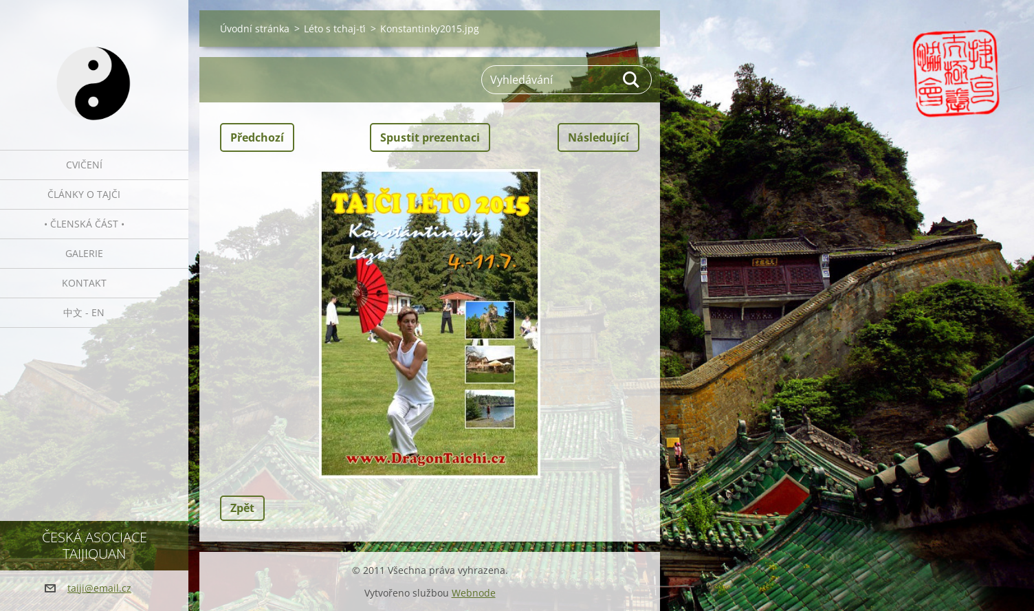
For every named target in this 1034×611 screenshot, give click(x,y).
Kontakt (84, 282)
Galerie (84, 253)
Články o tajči (83, 194)
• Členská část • (84, 223)
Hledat (632, 79)
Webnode (474, 592)
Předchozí (257, 137)
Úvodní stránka (254, 28)
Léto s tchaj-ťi (335, 28)
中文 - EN (83, 312)
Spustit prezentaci (430, 137)
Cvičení (84, 164)
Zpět (242, 507)
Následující (598, 137)
